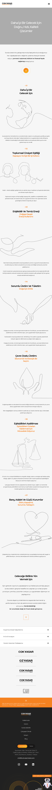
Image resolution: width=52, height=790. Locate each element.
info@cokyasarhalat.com (26, 758)
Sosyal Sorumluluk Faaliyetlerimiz (26, 630)
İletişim (26, 735)
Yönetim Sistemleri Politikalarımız (26, 643)
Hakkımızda (26, 720)
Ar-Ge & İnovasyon (26, 636)
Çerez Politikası (21, 705)
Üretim (26, 724)
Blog (26, 739)
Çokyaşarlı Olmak (26, 731)
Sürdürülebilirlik (26, 728)
